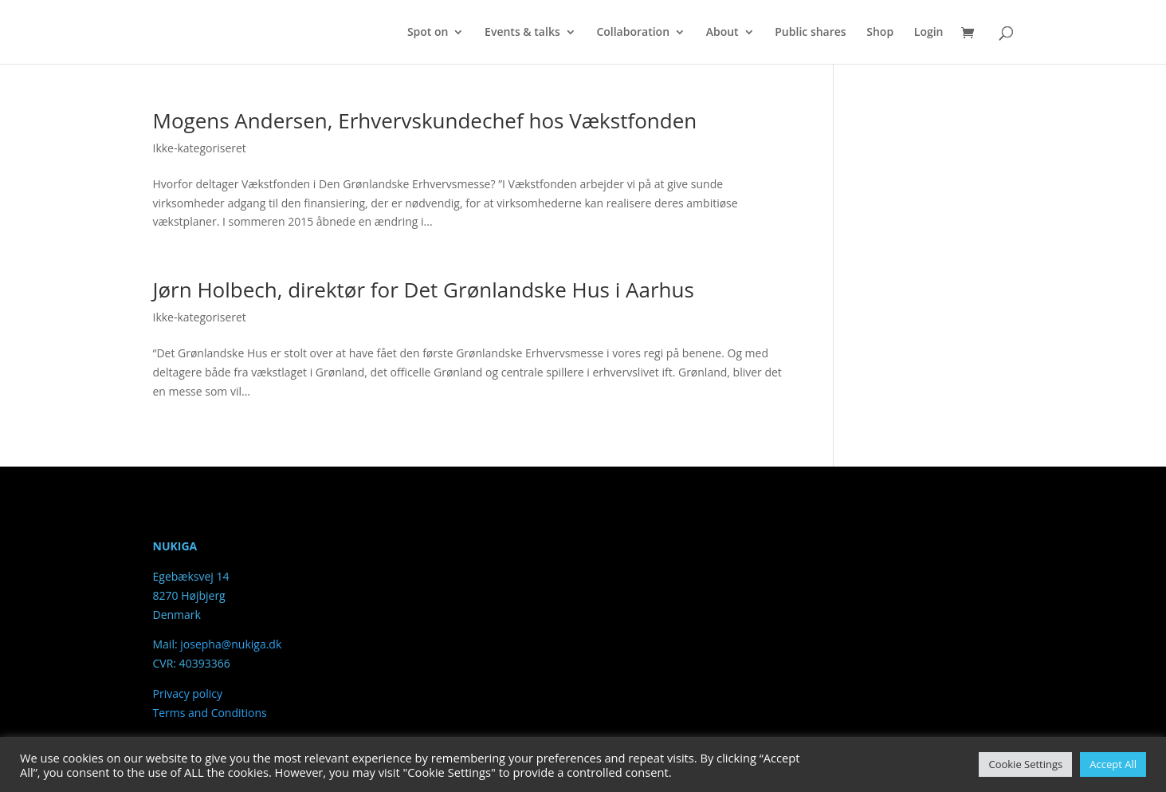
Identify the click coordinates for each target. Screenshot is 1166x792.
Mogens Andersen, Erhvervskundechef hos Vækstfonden (425, 120)
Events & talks (522, 32)
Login (929, 32)
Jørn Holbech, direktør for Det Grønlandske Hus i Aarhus (423, 289)
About (722, 32)
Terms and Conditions (210, 712)
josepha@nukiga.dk (230, 644)
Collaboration (632, 32)
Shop (879, 32)
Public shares (810, 32)
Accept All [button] (1113, 764)
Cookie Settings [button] (1025, 764)
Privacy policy (188, 693)
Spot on (428, 32)
